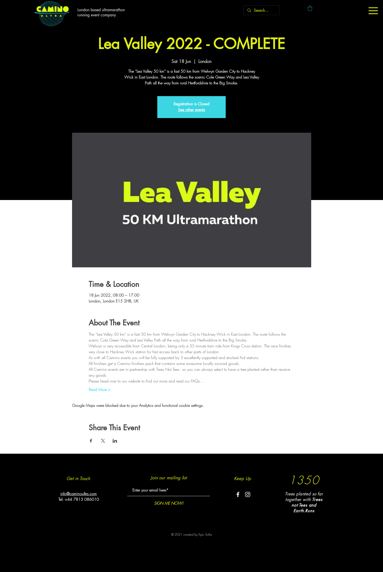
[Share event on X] (103, 441)
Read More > (99, 389)
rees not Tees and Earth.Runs (306, 505)
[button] (373, 10)
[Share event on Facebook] (91, 441)
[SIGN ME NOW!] (168, 503)
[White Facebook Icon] (237, 494)
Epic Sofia (205, 534)
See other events (191, 109)
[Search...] (261, 10)
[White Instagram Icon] (247, 494)
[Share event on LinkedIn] (115, 441)
